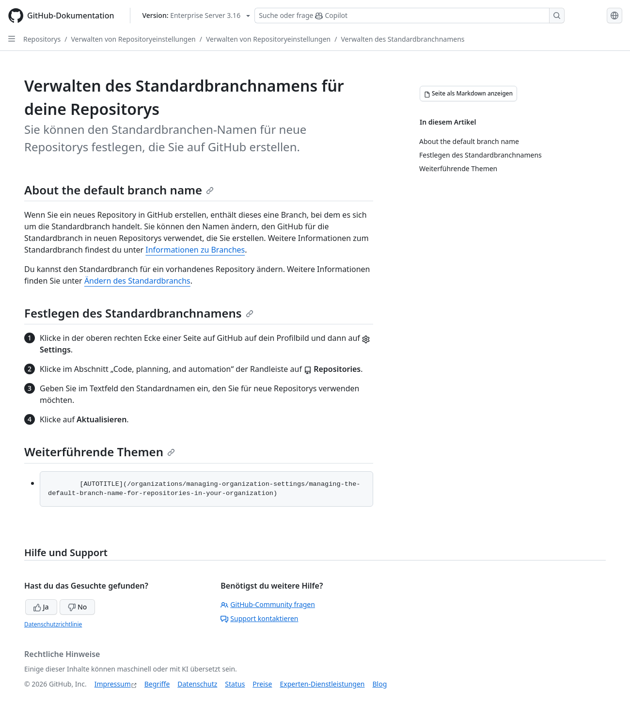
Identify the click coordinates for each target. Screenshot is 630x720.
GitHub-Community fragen (267, 604)
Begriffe (157, 683)
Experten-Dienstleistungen (322, 683)
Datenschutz (197, 683)
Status (235, 683)
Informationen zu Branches (195, 249)
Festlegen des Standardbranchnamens (138, 313)
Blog (380, 683)
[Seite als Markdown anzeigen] (468, 93)
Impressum (112, 683)
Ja (41, 606)
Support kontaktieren (259, 618)
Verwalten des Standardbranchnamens (403, 39)
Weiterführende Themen (99, 452)
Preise (262, 683)
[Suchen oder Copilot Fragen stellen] (409, 15)
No (77, 606)
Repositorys (42, 39)
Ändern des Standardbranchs (137, 280)
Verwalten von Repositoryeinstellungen (133, 39)
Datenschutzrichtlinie (53, 624)
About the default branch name (119, 190)
